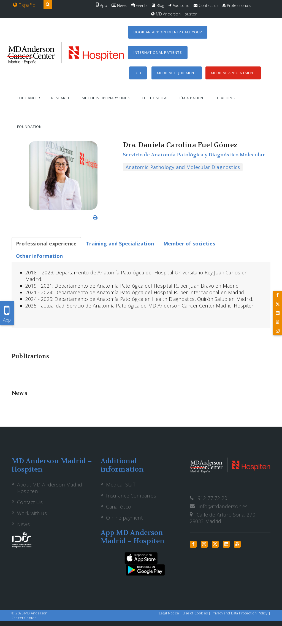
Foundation (29, 126)
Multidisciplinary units (106, 97)
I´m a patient (192, 97)
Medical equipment (176, 72)
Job (138, 72)
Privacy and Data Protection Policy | (241, 613)
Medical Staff (120, 484)
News (119, 5)
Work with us (32, 513)
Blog (158, 5)
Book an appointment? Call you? (168, 32)
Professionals (237, 5)
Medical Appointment (233, 72)
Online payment (124, 517)
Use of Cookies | (197, 613)
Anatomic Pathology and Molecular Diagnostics (183, 167)
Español (25, 5)
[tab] (46, 243)
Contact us (206, 5)
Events (139, 5)
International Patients (158, 52)
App (101, 5)
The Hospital (155, 97)
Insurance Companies (131, 495)
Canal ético (118, 506)
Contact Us (30, 502)
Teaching (225, 97)
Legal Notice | (171, 613)
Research (61, 97)
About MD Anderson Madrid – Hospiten (51, 487)
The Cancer (28, 97)
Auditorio (179, 5)
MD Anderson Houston (174, 14)
